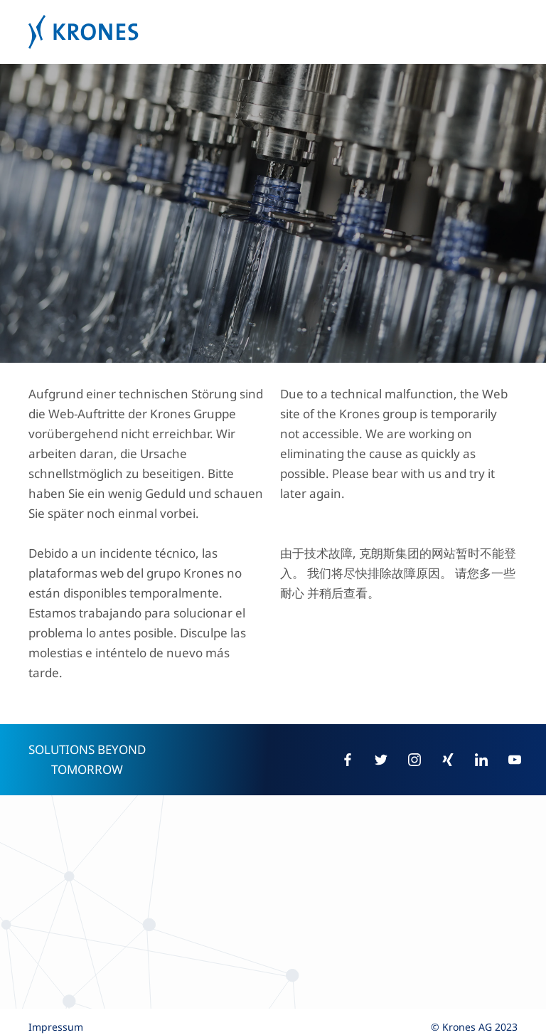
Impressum (55, 1027)
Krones (273, 32)
